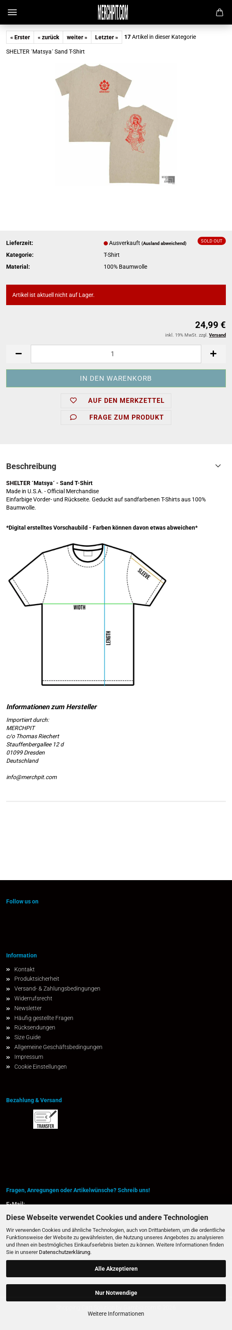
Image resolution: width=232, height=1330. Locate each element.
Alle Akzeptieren (116, 1268)
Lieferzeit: (19, 243)
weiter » (77, 37)
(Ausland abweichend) (164, 243)
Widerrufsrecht (33, 998)
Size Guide (27, 1037)
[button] (18, 354)
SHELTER (18, 483)
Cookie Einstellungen (40, 1066)
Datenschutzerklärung (64, 1252)
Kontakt (24, 969)
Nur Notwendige (116, 1293)
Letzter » (106, 37)
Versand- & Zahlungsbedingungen (57, 988)
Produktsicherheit (36, 978)
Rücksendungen (34, 1027)
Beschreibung (31, 466)
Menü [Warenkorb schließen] (12, 12)
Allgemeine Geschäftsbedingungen (58, 1047)
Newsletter (28, 1008)
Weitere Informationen (116, 1313)
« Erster (20, 37)
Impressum (28, 1057)
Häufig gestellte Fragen (43, 1018)
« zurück (48, 37)
